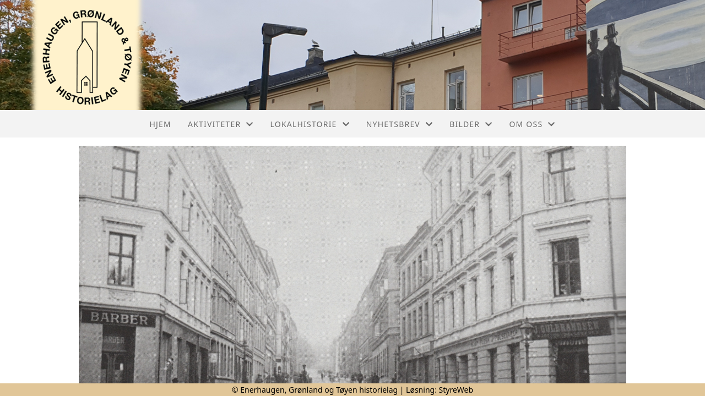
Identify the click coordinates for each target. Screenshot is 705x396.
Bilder (470, 124)
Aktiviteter (221, 124)
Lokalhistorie (310, 124)
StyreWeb (456, 389)
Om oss (532, 124)
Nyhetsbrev (399, 124)
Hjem (160, 124)
